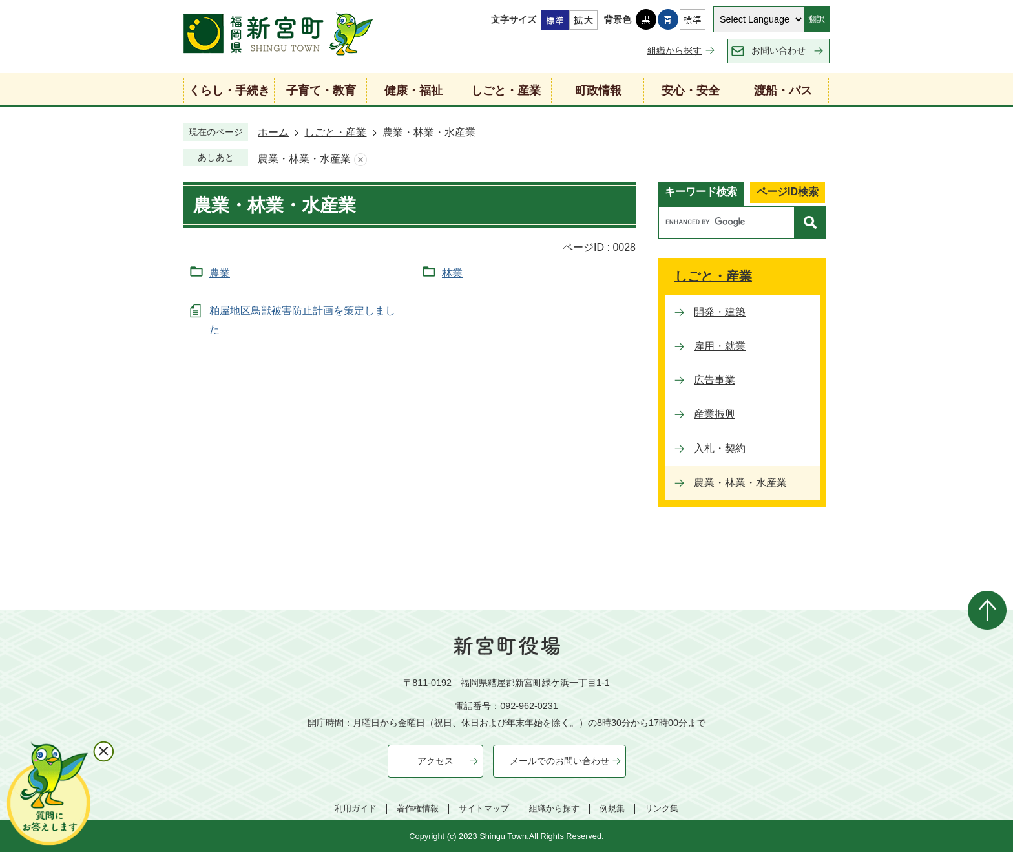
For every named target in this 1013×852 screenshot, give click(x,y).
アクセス (435, 761)
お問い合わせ (778, 50)
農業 (219, 273)
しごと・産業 (335, 132)
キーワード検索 (701, 191)
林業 (452, 273)
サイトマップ (484, 808)
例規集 (612, 808)
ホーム (273, 132)
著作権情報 (418, 808)
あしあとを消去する (360, 159)
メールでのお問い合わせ (559, 761)
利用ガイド (356, 808)
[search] (729, 222)
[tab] (701, 194)
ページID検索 (788, 191)
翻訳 (816, 19)
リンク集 (661, 808)
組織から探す (674, 50)
